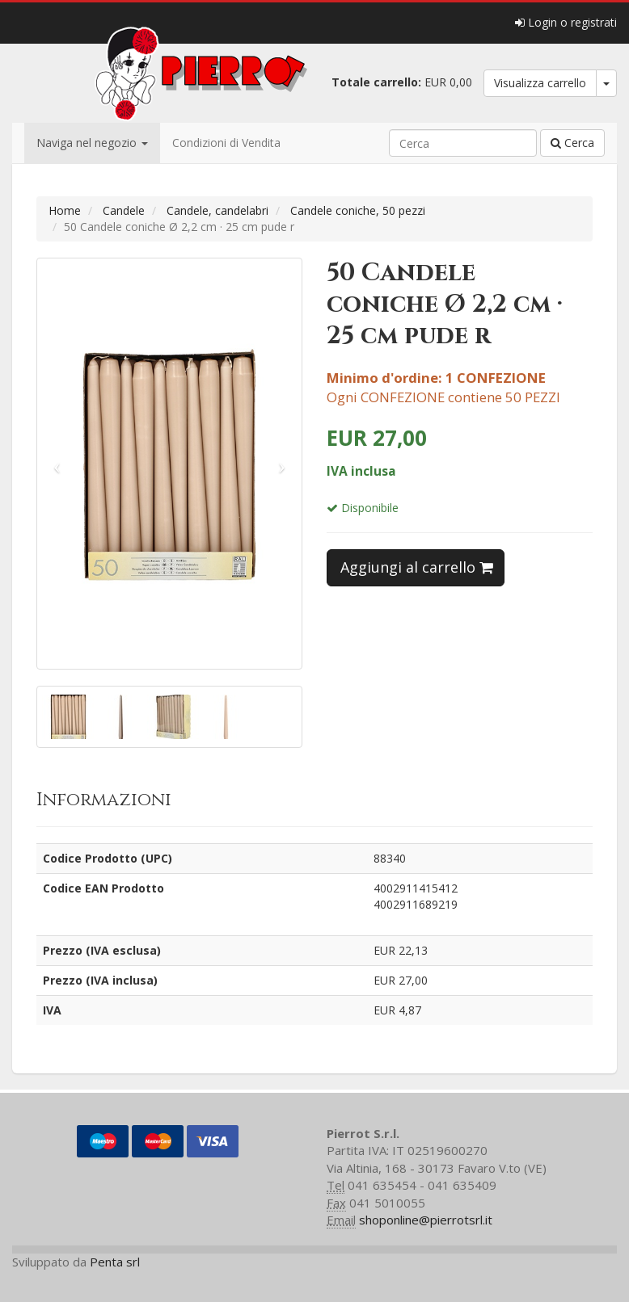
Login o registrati (566, 22)
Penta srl (115, 1262)
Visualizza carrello (540, 82)
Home (65, 210)
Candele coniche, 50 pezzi (357, 210)
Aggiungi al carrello (416, 567)
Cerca (572, 142)
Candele (124, 210)
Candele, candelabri (217, 210)
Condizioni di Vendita (226, 142)
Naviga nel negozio (92, 142)
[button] (57, 463)
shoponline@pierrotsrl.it (425, 1220)
